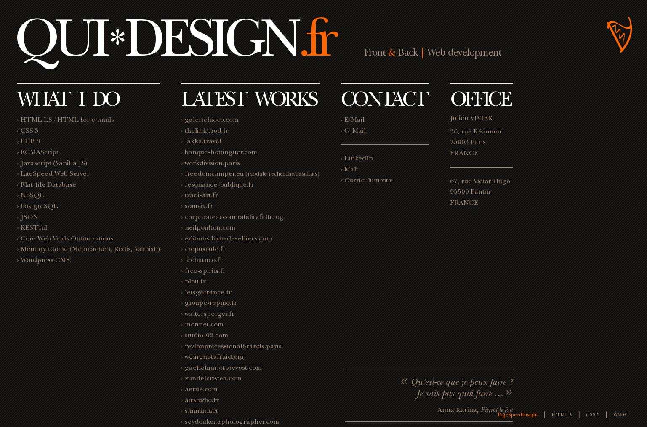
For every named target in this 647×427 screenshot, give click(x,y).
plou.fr (195, 281)
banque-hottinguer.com (221, 152)
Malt (351, 169)
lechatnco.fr (204, 260)
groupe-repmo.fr (211, 303)
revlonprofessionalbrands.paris (233, 346)
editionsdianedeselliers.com (228, 238)
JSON (29, 217)
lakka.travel (203, 141)
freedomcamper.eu (214, 173)
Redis (122, 249)
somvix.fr (199, 206)
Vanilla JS (70, 163)
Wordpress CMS (45, 260)
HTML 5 (561, 415)
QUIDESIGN (174, 37)
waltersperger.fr (209, 314)
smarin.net (201, 410)
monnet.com (204, 324)
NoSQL (32, 195)
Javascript (36, 163)
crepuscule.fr (205, 249)
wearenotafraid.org (214, 356)
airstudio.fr (202, 400)
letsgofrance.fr (208, 292)
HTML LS (36, 119)
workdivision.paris (212, 163)
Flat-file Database (48, 184)
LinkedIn (358, 158)
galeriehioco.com (212, 119)
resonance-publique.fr (219, 184)
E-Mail (354, 119)
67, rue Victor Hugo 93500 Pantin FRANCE (480, 192)
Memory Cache (44, 249)
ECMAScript (40, 152)
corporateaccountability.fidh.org (234, 217)
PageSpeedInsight (518, 415)
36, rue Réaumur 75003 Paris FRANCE (476, 142)
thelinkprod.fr (207, 130)
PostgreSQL (39, 206)
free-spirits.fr (205, 271)
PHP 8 (30, 141)
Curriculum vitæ (368, 180)
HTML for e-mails (85, 119)
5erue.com (201, 389)
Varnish (146, 249)
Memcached (91, 249)
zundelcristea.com (213, 378)
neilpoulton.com (210, 227)
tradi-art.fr (201, 195)
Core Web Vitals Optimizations (67, 238)
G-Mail (355, 130)
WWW (620, 415)
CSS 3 (30, 130)
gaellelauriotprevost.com (223, 367)
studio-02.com (206, 335)
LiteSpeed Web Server (55, 173)
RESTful (34, 227)
